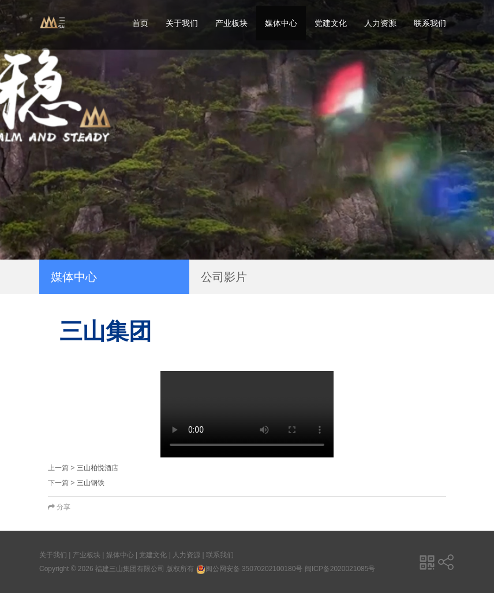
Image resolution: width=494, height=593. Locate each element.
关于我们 (182, 23)
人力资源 (380, 23)
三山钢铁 (90, 483)
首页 (140, 23)
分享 (59, 507)
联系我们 (430, 23)
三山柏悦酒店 (97, 468)
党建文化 (331, 23)
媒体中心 (281, 23)
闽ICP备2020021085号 (340, 569)
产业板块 (231, 23)
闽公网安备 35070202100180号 (249, 569)
